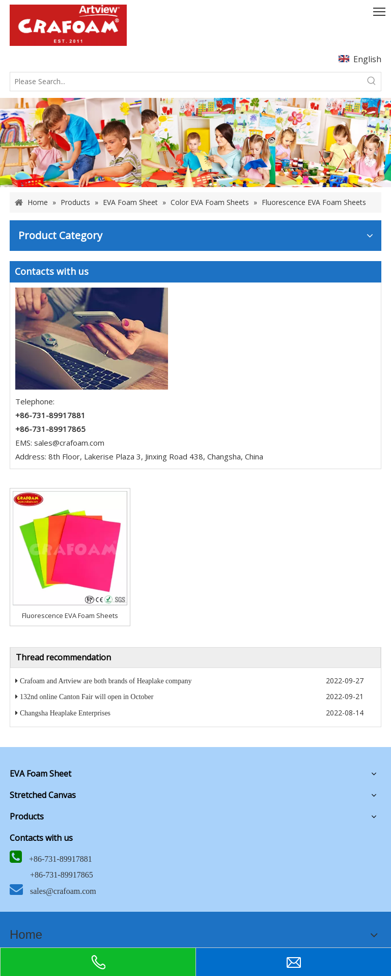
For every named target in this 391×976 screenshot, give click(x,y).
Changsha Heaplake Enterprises (65, 713)
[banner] (195, 143)
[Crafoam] (68, 25)
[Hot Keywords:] (371, 81)
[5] (91, 339)
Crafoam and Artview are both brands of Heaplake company (105, 681)
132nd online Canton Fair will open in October (86, 697)
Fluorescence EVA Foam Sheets (70, 615)
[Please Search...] (186, 81)
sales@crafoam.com (69, 443)
